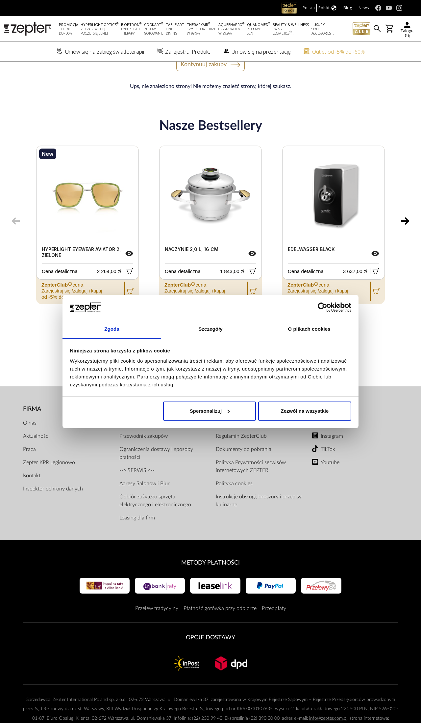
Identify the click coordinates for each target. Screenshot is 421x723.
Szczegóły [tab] (210, 329)
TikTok (328, 468)
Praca (29, 468)
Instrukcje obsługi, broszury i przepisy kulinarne (259, 519)
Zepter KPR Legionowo (49, 481)
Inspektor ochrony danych (53, 507)
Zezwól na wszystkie (305, 411)
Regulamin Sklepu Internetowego (253, 441)
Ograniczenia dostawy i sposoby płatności (156, 472)
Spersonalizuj (210, 411)
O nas (30, 441)
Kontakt (31, 494)
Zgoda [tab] (111, 329)
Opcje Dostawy (210, 656)
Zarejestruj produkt (141, 441)
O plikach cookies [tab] (309, 329)
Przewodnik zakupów (143, 455)
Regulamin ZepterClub (241, 455)
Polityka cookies (234, 502)
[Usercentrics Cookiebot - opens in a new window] (322, 307)
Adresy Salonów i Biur (144, 502)
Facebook (332, 441)
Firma (32, 428)
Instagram (332, 455)
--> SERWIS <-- (137, 489)
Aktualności (36, 455)
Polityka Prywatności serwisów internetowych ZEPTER (251, 485)
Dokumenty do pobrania (243, 468)
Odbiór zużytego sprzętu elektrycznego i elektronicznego (155, 519)
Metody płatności (210, 581)
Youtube (330, 481)
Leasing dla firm (137, 536)
